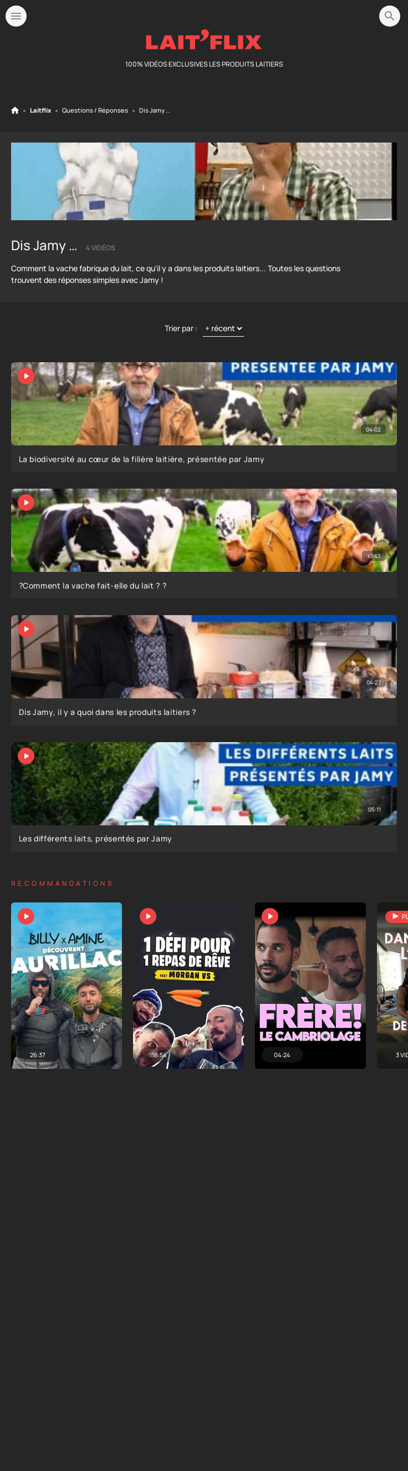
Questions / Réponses (95, 110)
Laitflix (40, 110)
